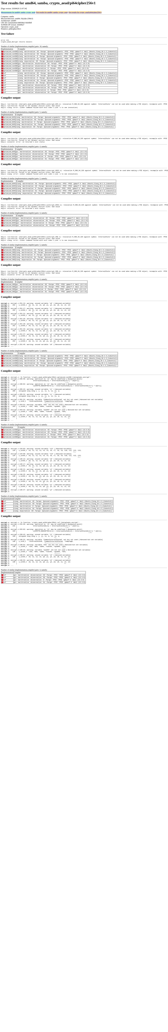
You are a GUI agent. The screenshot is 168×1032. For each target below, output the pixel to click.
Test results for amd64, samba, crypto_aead (52, 12)
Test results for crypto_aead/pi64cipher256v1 (85, 12)
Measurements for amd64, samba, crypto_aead (18, 12)
